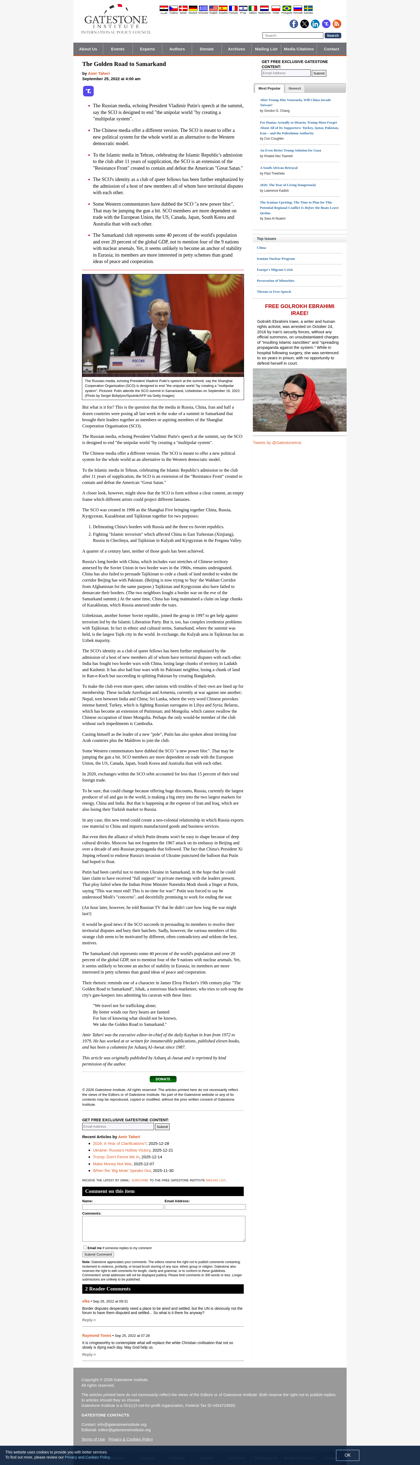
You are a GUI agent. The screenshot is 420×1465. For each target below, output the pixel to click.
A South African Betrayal (278, 168)
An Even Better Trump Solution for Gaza (290, 150)
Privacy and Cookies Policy (87, 1457)
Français (233, 13)
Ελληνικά (203, 13)
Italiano (253, 13)
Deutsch (193, 13)
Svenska (308, 13)
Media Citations (299, 49)
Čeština (174, 13)
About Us (88, 49)
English (213, 13)
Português (286, 13)
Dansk (183, 13)
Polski (276, 13)
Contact (331, 49)
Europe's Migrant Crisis (275, 270)
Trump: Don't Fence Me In (116, 1157)
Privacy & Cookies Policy (130, 1439)
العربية (163, 13)
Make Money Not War (112, 1163)
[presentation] (269, 88)
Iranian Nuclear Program (276, 259)
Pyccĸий (297, 13)
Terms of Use (93, 1439)
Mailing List (266, 49)
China (261, 248)
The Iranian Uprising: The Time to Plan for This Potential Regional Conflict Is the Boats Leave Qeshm (299, 207)
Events (118, 49)
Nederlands (264, 13)
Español (223, 13)
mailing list (216, 1180)
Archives (236, 49)
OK (347, 1455)
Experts (147, 49)
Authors (177, 49)
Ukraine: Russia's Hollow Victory (121, 1150)
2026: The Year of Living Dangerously (288, 185)
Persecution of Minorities (275, 281)
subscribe (140, 1180)
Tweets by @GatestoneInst (277, 442)
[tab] (269, 88)
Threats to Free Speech (274, 292)
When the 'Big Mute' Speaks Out (122, 1170)
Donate (207, 49)
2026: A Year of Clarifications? (119, 1143)
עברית (243, 13)
